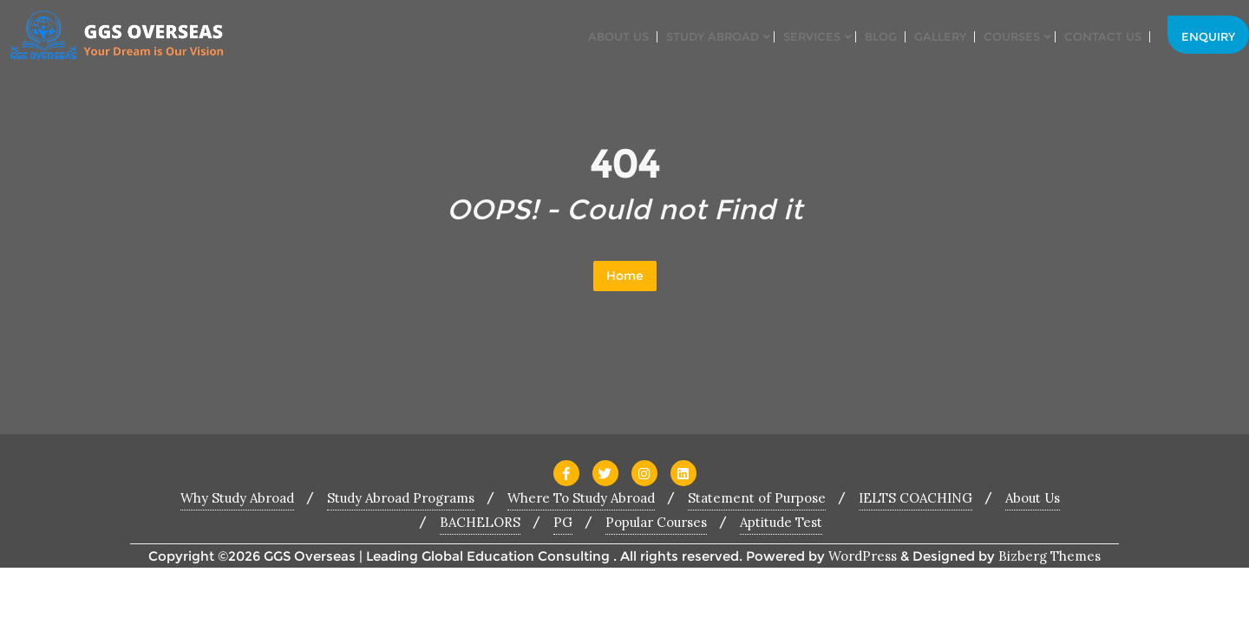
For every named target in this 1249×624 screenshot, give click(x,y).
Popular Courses (656, 522)
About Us (1032, 498)
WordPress (862, 556)
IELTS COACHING (915, 498)
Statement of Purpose (757, 498)
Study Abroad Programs (400, 498)
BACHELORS (480, 522)
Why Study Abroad (237, 498)
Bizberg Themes (1049, 556)
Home (625, 275)
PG (562, 522)
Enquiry (1208, 36)
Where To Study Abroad (581, 498)
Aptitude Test (781, 522)
